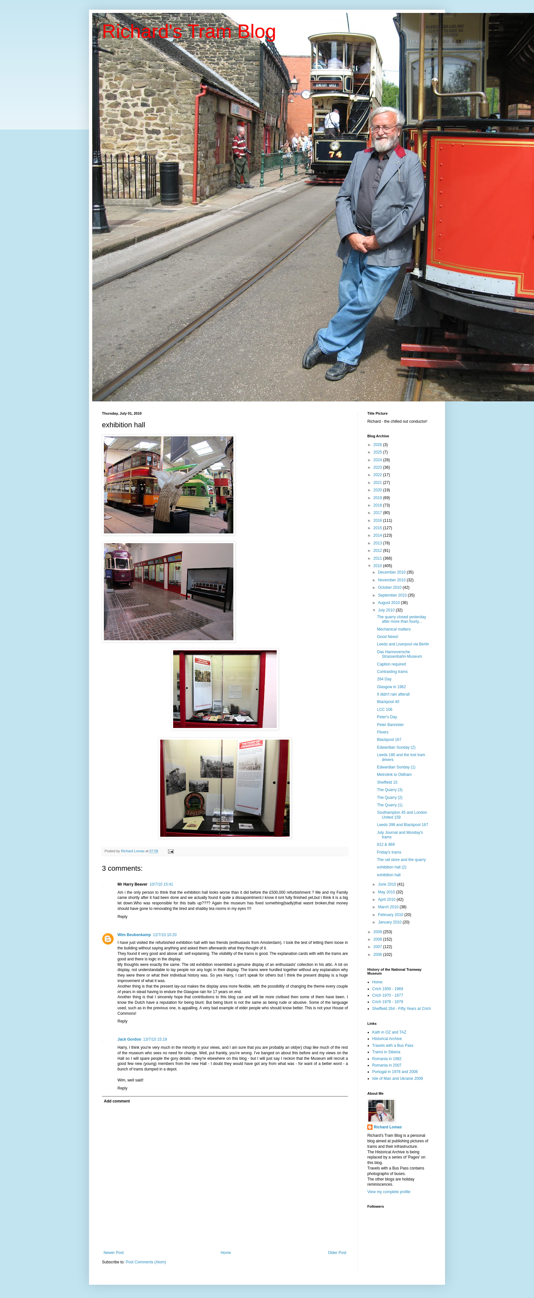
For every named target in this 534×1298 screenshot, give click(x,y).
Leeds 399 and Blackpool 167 (402, 824)
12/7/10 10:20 (164, 935)
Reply (122, 916)
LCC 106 (384, 709)
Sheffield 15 (387, 782)
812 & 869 (386, 844)
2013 (378, 543)
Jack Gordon (129, 1039)
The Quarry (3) (390, 790)
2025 (378, 452)
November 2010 (392, 580)
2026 (378, 444)
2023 (378, 467)
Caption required (391, 664)
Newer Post (114, 1252)
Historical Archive (387, 1038)
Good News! (387, 636)
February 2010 (391, 914)
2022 (378, 475)
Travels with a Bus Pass (393, 1045)
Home (226, 1252)
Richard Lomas (388, 1127)
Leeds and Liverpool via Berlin (403, 644)
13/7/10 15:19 (155, 1039)
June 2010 (387, 884)
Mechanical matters (394, 629)
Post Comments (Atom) (146, 1262)
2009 (378, 932)
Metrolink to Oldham (394, 774)
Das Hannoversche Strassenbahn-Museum (399, 654)
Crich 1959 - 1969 (387, 989)
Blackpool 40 (388, 701)
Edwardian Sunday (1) (396, 767)
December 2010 (392, 572)
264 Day (384, 679)
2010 (378, 566)
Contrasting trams (392, 671)
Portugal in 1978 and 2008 (395, 1071)
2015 (378, 528)
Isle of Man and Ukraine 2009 (397, 1078)
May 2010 (387, 892)
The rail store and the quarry (401, 859)
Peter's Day (387, 717)
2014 (378, 535)
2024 (378, 460)
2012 (378, 550)
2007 (378, 947)
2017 (378, 512)
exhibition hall (389, 875)
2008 (378, 939)
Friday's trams (389, 852)
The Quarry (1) (390, 805)
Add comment (117, 1101)
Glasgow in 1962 (391, 687)
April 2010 (387, 899)
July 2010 (387, 610)
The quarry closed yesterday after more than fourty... (401, 619)
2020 (378, 490)
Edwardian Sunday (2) (396, 747)
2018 (378, 505)
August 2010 (389, 602)
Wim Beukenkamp (134, 935)
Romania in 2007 (387, 1065)
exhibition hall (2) (391, 867)
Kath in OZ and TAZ (389, 1032)
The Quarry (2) (390, 797)
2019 (378, 498)
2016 (378, 520)
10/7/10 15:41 (161, 884)
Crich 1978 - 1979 (387, 1002)
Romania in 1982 (387, 1059)
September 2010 (393, 595)
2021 (378, 482)
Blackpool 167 (389, 739)
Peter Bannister (390, 724)
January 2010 (390, 922)
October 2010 (390, 587)
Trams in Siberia (386, 1052)
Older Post (337, 1252)
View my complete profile (388, 1192)
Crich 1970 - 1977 (387, 995)
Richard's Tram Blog (189, 31)
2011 (378, 558)
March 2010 (389, 907)
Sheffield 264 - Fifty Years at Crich (401, 1008)
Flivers (382, 732)
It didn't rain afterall (393, 694)
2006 (378, 954)
